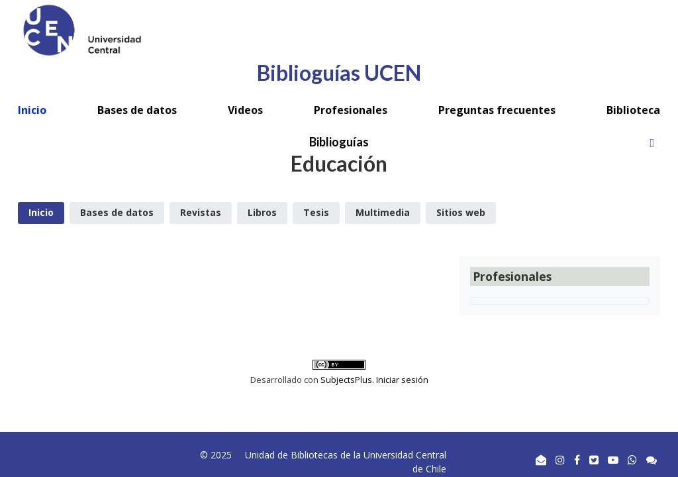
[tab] (41, 213)
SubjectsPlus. (348, 380)
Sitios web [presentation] (460, 212)
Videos (245, 110)
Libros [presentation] (262, 212)
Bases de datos (137, 110)
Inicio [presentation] (41, 212)
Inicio (32, 110)
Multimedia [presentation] (383, 212)
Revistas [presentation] (200, 212)
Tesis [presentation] (316, 212)
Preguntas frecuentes (497, 110)
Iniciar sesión (402, 380)
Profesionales (350, 110)
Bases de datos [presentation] (117, 212)
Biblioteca (633, 110)
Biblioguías (339, 141)
